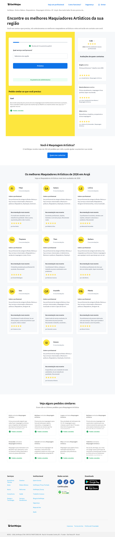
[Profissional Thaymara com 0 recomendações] (23, 258)
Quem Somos (37, 480)
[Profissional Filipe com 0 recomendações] (23, 207)
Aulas (9, 485)
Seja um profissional (56, 4)
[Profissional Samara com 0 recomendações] (57, 207)
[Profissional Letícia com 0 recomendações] (92, 207)
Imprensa (70, 526)
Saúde (21, 494)
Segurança (89, 4)
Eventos (21, 480)
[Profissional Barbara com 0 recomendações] (92, 258)
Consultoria (10, 494)
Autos (9, 489)
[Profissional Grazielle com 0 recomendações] (57, 310)
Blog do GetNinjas (38, 498)
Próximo (40, 66)
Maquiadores (30, 10)
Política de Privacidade (92, 526)
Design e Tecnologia (10, 499)
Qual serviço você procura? (22, 50)
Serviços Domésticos (23, 499)
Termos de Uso (78, 526)
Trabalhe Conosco (38, 494)
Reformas (22, 489)
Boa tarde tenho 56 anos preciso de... (71, 10)
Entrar (102, 4)
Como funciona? (74, 4)
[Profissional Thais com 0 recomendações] (57, 258)
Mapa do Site (37, 507)
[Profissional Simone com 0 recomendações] (57, 361)
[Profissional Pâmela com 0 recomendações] (92, 310)
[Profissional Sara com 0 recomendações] (23, 310)
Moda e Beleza (20, 10)
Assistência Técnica (10, 481)
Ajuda (34, 512)
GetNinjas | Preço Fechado (41, 485)
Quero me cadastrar (57, 155)
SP (52, 10)
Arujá (56, 10)
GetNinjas (10, 10)
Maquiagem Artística (43, 10)
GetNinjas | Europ (38, 489)
